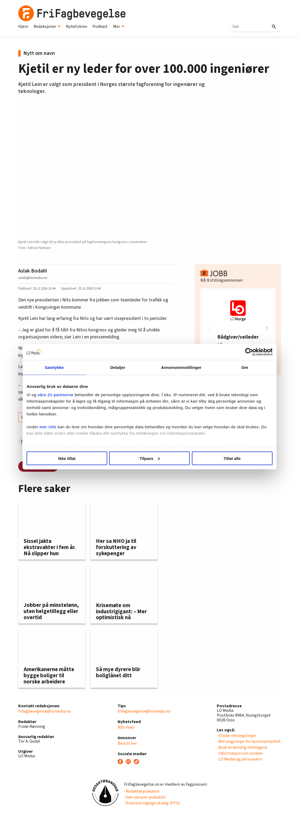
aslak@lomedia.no (32, 278)
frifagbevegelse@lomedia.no (44, 711)
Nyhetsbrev (76, 26)
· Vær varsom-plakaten (145, 797)
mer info (54, 427)
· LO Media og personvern (239, 759)
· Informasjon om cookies (240, 753)
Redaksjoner (47, 26)
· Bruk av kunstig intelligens (242, 747)
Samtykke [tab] (59, 367)
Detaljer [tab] (119, 367)
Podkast (100, 26)
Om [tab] (240, 367)
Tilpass (150, 458)
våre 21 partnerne (62, 394)
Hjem (23, 26)
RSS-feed (126, 727)
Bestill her (127, 743)
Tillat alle (228, 458)
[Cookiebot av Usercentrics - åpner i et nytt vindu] (242, 352)
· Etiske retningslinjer (236, 736)
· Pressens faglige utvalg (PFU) (152, 803)
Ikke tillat (71, 458)
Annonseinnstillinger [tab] (179, 367)
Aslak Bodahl (32, 271)
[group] (237, 328)
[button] (267, 328)
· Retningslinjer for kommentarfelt (249, 741)
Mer (118, 26)
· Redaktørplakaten (141, 791)
